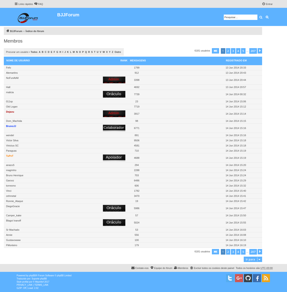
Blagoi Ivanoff (13, 220)
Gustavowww (13, 240)
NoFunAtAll (12, 78)
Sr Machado (12, 229)
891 (137, 135)
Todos (34, 52)
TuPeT (9, 156)
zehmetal (11, 196)
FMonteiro (11, 245)
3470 (136, 196)
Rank (124, 60)
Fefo (8, 67)
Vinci (8, 190)
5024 (136, 222)
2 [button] (228, 51)
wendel (10, 135)
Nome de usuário (18, 60)
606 (137, 185)
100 (137, 240)
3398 (136, 80)
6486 (136, 180)
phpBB (32, 275)
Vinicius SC (12, 145)
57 (136, 215)
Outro (118, 52)
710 (137, 150)
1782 (136, 190)
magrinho (11, 170)
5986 (136, 208)
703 (137, 175)
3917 (136, 113)
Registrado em (236, 60)
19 (136, 201)
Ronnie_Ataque (14, 201)
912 (137, 72)
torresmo (11, 185)
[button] (215, 51)
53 (136, 229)
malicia (10, 92)
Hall (8, 87)
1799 (136, 67)
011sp (9, 101)
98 (136, 121)
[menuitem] (38, 4)
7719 (136, 106)
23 (136, 101)
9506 (136, 140)
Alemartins (12, 72)
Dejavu (10, 111)
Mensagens (138, 60)
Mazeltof (39, 282)
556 (137, 235)
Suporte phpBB (39, 278)
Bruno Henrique (14, 175)
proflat (25, 282)
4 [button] (238, 51)
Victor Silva (12, 140)
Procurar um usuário (17, 52)
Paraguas (11, 150)
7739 (136, 94)
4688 (136, 158)
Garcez (10, 180)
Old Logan (11, 106)
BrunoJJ (11, 126)
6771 (136, 128)
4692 (136, 87)
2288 (136, 170)
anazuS (10, 165)
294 (137, 165)
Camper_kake (13, 215)
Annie (9, 235)
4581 (136, 145)
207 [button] (253, 51)
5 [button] (243, 51)
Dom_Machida (14, 121)
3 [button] (233, 51)
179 (137, 245)
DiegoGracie (13, 206)
